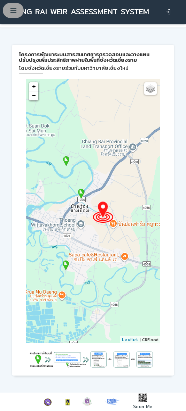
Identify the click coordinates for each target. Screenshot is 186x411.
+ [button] (34, 87)
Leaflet (130, 339)
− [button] (34, 96)
